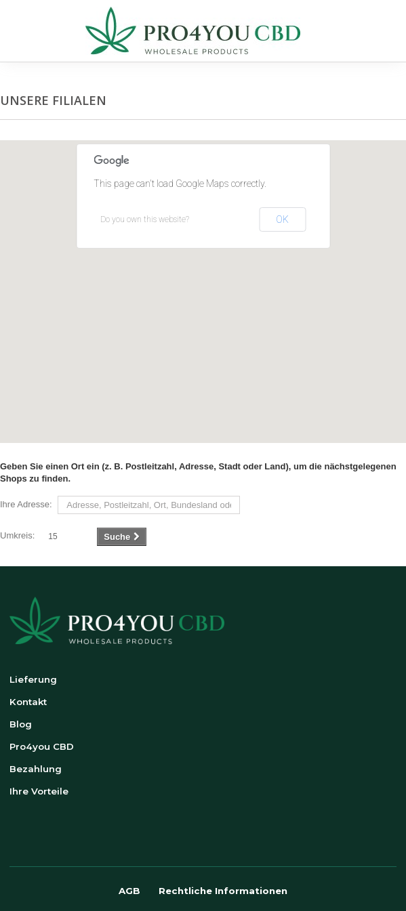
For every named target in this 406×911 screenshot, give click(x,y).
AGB (129, 890)
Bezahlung (35, 768)
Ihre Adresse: (26, 504)
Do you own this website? (144, 219)
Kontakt (28, 701)
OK (282, 219)
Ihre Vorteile (38, 791)
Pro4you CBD (41, 746)
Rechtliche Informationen (223, 890)
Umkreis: (17, 535)
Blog (20, 724)
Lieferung (33, 679)
